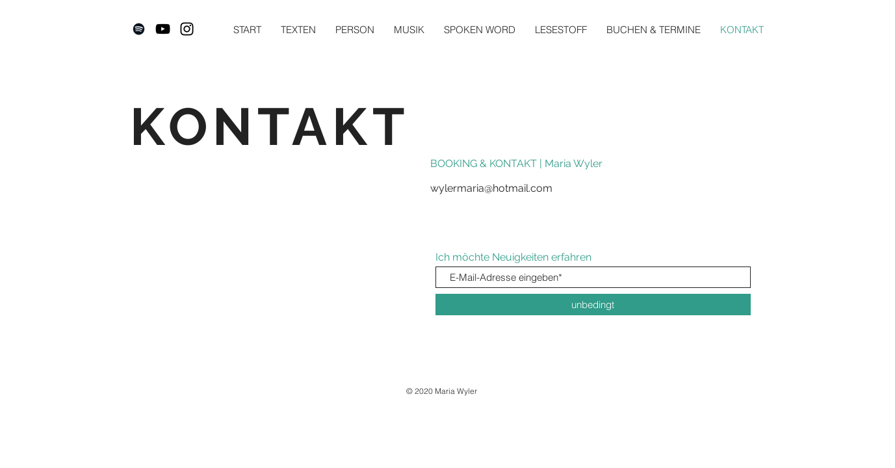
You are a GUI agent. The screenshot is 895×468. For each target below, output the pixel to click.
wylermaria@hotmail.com (491, 188)
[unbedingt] (593, 304)
